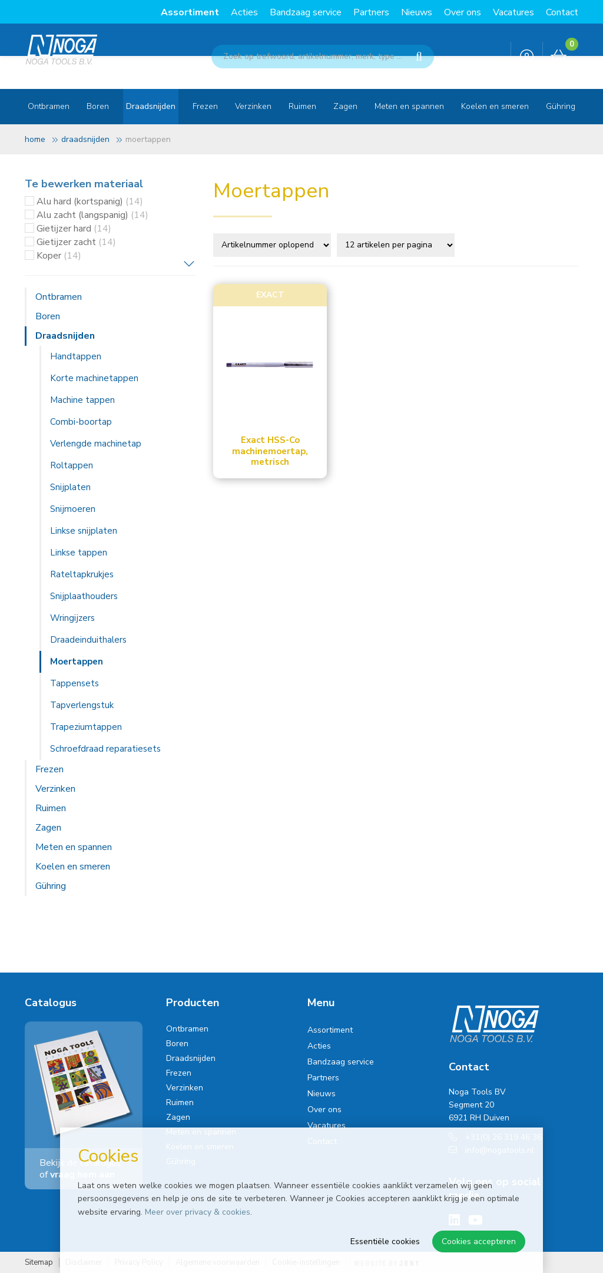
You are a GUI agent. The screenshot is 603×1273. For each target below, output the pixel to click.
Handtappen (75, 356)
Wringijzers (72, 618)
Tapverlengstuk (82, 705)
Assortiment (190, 12)
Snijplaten (70, 487)
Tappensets (74, 683)
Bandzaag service (306, 12)
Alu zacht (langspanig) (92, 215)
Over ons (462, 12)
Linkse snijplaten (83, 531)
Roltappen (71, 465)
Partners (371, 12)
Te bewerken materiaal (84, 184)
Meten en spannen (409, 106)
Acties (244, 12)
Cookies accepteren (479, 1241)
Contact (562, 12)
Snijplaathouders (84, 596)
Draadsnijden (150, 106)
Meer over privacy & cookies (197, 1212)
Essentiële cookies (385, 1241)
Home (35, 139)
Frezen (205, 106)
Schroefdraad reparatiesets (105, 749)
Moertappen (76, 661)
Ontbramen (48, 106)
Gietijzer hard (74, 228)
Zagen (345, 106)
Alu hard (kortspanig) (90, 201)
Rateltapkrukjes (82, 574)
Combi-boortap (81, 422)
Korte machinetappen (94, 378)
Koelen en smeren (495, 106)
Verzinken (253, 106)
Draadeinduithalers (88, 640)
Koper (59, 256)
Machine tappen (82, 400)
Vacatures (513, 12)
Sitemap (39, 1262)
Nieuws (416, 12)
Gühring (560, 106)
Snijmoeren (72, 509)
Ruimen (302, 106)
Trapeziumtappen (86, 727)
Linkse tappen (78, 552)
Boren (98, 106)
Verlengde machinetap (95, 443)
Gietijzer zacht (76, 242)
